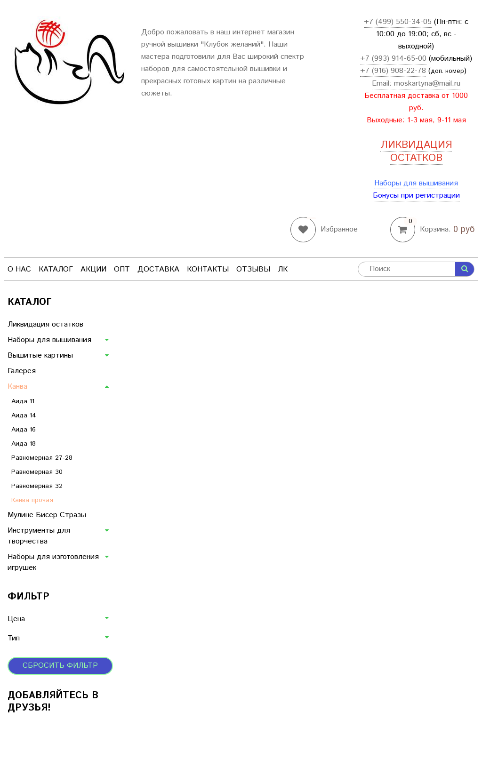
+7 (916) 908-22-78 (393, 70)
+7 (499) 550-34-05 (398, 21)
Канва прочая (32, 500)
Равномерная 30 (37, 472)
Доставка (158, 269)
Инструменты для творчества (39, 536)
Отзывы (253, 269)
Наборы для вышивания (416, 183)
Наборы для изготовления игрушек (53, 562)
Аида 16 (23, 429)
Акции (93, 269)
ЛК (283, 269)
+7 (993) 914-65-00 (393, 58)
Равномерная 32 (37, 486)
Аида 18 (23, 443)
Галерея (22, 371)
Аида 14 (23, 415)
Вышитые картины (40, 355)
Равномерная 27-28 (41, 458)
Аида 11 (22, 401)
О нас (19, 269)
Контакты (208, 269)
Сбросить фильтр (60, 665)
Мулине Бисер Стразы (47, 515)
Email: (383, 83)
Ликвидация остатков (45, 324)
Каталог (56, 269)
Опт (122, 269)
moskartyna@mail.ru (427, 83)
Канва (17, 386)
